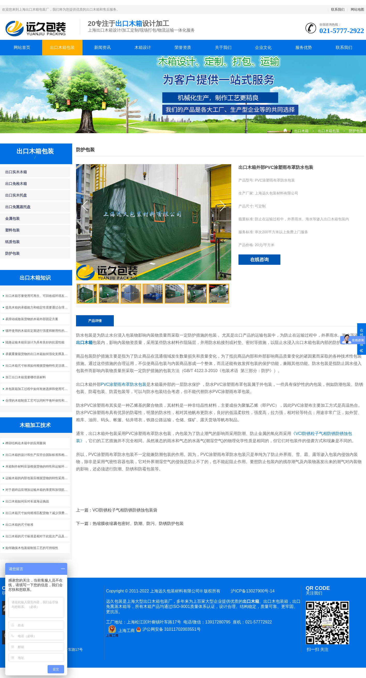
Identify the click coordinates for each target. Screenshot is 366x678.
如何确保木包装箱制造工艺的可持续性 (31, 548)
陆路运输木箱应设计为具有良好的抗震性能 (34, 342)
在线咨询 (259, 259)
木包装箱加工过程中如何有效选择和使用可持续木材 (37, 389)
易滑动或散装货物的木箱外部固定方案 (31, 319)
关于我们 (223, 47)
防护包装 (356, 130)
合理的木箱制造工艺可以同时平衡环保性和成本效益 (37, 400)
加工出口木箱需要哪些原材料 (25, 377)
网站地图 (357, 9)
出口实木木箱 (16, 172)
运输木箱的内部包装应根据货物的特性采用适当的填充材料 (37, 478)
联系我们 (338, 9)
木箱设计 (143, 47)
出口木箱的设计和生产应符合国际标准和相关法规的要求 (37, 455)
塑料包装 (12, 230)
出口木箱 (301, 130)
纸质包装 (12, 242)
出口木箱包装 (62, 47)
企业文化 (263, 47)
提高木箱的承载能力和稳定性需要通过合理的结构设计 (37, 307)
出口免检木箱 (16, 184)
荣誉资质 (183, 47)
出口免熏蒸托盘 (18, 207)
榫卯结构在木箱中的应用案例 (25, 443)
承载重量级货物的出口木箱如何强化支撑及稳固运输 (37, 354)
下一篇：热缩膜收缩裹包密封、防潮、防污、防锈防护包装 (130, 523)
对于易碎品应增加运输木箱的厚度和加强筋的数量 (37, 490)
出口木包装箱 (275, 601)
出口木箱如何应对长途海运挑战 (27, 501)
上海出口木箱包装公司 (37, 28)
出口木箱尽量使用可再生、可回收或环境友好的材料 (37, 296)
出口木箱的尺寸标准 (19, 524)
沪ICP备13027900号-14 (252, 591)
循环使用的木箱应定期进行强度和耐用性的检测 (37, 331)
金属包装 (12, 218)
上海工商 (120, 630)
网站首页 (22, 47)
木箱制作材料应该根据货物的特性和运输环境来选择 (37, 466)
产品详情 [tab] (95, 321)
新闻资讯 (102, 47)
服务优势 (303, 47)
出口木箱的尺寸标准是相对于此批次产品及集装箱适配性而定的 (37, 536)
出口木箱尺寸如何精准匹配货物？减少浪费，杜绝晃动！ (37, 513)
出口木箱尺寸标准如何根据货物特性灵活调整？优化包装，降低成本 (37, 365)
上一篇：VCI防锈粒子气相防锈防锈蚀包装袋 (117, 510)
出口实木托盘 (16, 195)
